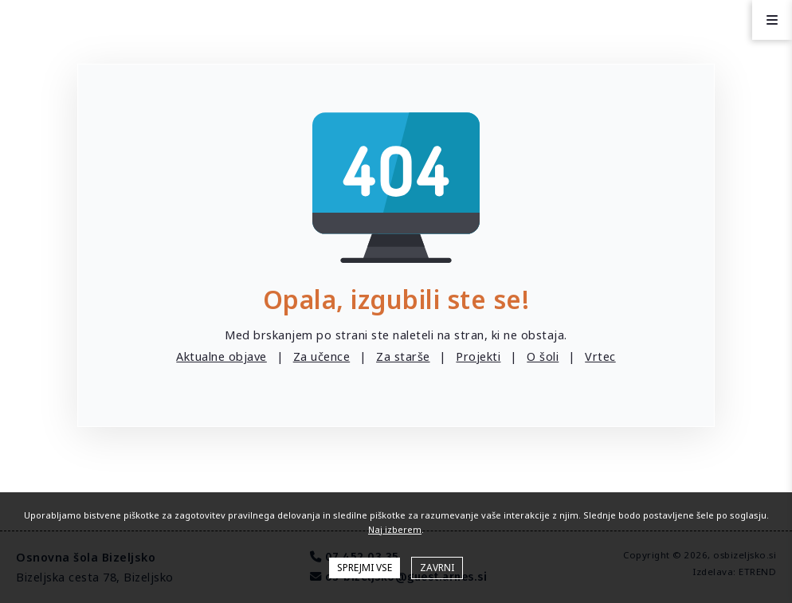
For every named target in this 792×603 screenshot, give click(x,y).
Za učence (322, 356)
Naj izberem (394, 529)
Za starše (403, 356)
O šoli (543, 356)
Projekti (478, 356)
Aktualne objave (221, 356)
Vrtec (600, 356)
